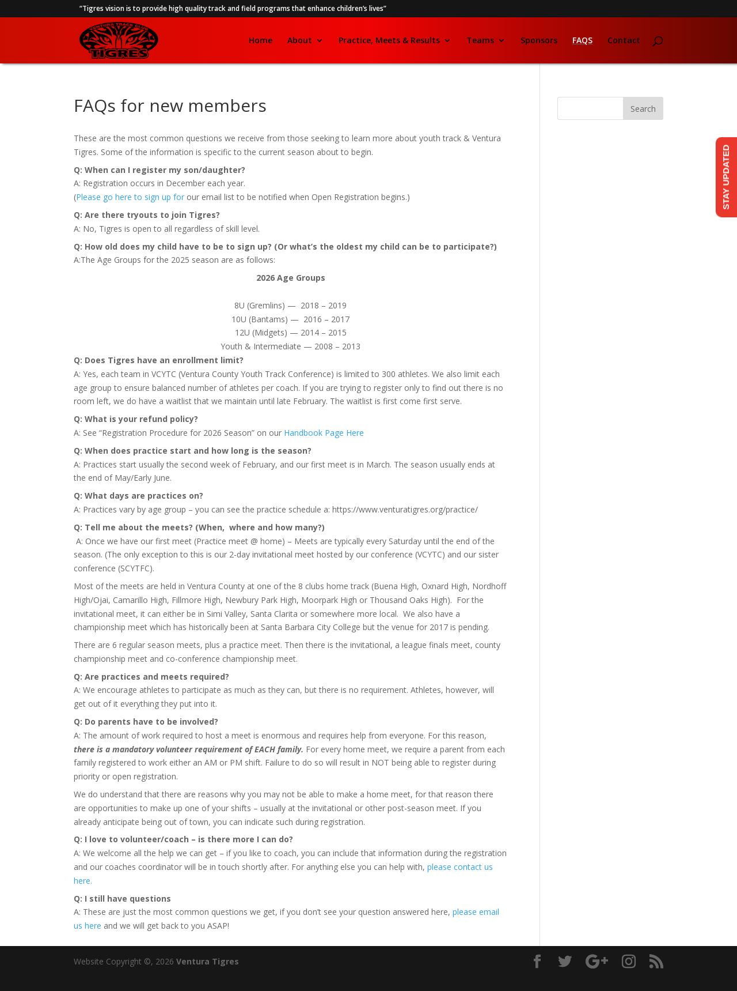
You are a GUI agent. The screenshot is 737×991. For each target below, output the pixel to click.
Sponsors (539, 41)
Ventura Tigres (207, 961)
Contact (623, 41)
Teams (480, 41)
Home (260, 41)
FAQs (582, 41)
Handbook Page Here (324, 432)
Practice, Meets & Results (389, 41)
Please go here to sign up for (131, 196)
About (299, 41)
